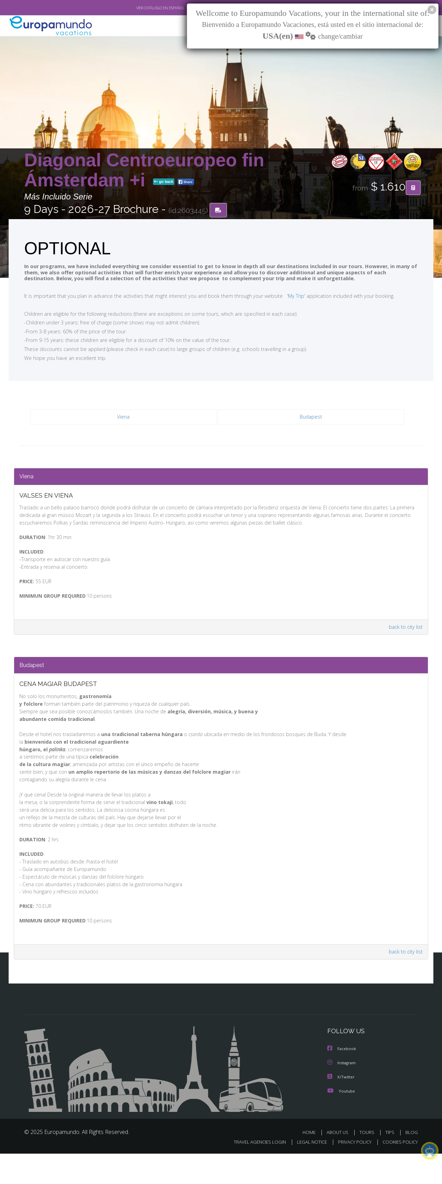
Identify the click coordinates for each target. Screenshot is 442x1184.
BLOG (411, 1162)
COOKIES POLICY (398, 1172)
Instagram (342, 1093)
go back (163, 182)
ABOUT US (339, 1162)
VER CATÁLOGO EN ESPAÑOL (144, 8)
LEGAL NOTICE (307, 1172)
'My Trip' (283, 296)
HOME (311, 1162)
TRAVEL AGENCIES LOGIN (253, 1172)
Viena (123, 417)
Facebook (342, 1080)
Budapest (311, 417)
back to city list (405, 636)
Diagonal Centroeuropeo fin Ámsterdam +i (144, 170)
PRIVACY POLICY (351, 1172)
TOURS (368, 1162)
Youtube (341, 1121)
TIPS (391, 1162)
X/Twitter (341, 1107)
